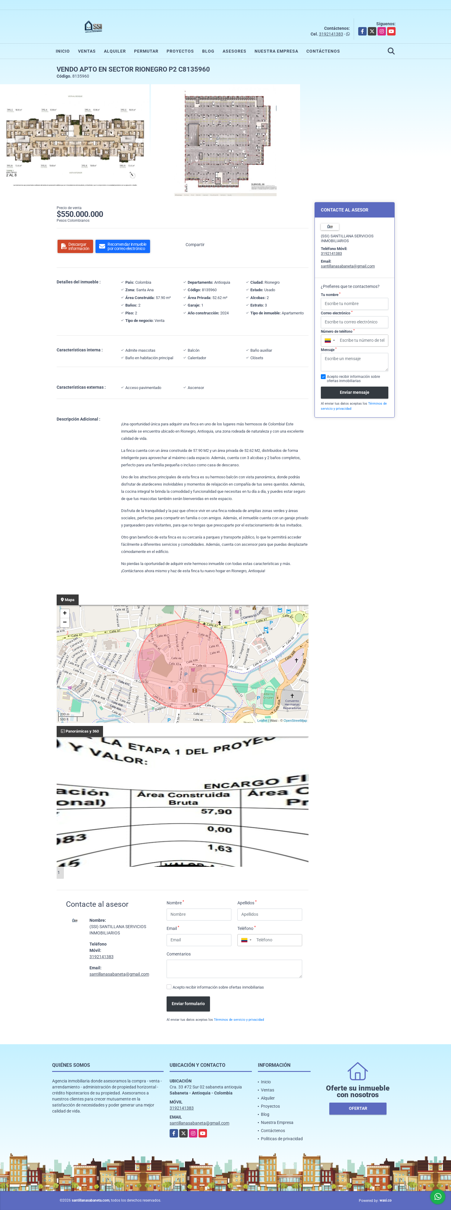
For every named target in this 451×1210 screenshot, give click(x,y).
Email (173, 928)
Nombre (175, 902)
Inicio (63, 51)
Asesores (234, 51)
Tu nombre (330, 294)
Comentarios (179, 954)
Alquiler (115, 51)
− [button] (65, 622)
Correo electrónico (336, 312)
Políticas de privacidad (282, 1138)
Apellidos (247, 902)
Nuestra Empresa (276, 51)
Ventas (87, 51)
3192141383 (331, 34)
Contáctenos (323, 51)
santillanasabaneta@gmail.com (119, 974)
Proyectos (180, 51)
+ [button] (65, 613)
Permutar (146, 51)
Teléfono (246, 928)
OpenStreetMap (295, 720)
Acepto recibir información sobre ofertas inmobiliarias (218, 987)
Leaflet (262, 720)
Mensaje (329, 349)
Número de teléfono (338, 331)
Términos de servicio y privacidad (239, 1020)
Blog (208, 51)
